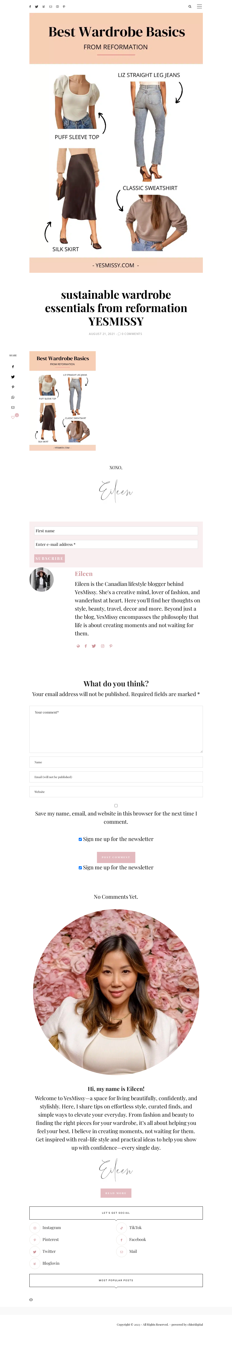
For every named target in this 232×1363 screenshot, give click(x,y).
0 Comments (132, 334)
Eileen (84, 573)
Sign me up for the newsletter (116, 838)
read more (116, 1193)
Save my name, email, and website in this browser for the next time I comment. (116, 817)
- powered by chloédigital (186, 1324)
